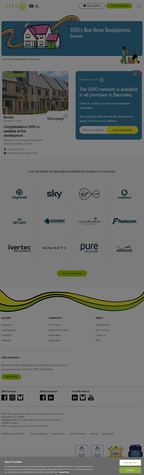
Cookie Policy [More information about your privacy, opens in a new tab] (64, 472)
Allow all (130, 470)
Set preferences (130, 462)
